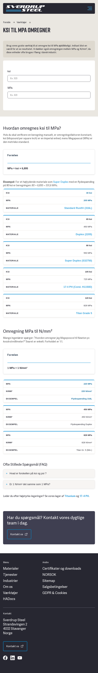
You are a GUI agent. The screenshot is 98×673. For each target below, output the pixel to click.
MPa (10, 87)
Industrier (10, 581)
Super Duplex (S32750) (78, 260)
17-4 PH (84, 496)
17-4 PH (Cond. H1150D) (77, 287)
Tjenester (10, 575)
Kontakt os (16, 534)
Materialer (11, 568)
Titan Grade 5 (84, 313)
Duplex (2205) (84, 234)
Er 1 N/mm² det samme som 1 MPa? (28, 484)
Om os (8, 587)
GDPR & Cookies (54, 593)
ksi (9, 71)
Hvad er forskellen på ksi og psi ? (26, 473)
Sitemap (48, 581)
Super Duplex (60, 181)
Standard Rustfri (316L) (78, 208)
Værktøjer (22, 22)
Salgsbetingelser (55, 587)
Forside (6, 22)
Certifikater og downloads (61, 568)
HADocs (9, 599)
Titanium (69, 496)
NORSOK (49, 575)
